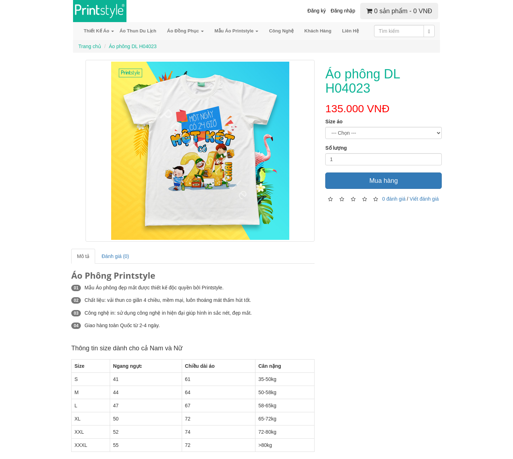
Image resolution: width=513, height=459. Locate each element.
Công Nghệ (281, 30)
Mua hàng (383, 180)
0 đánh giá (393, 198)
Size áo (333, 121)
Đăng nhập (343, 11)
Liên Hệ (350, 30)
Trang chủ (89, 46)
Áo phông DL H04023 (132, 46)
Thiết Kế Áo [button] (99, 30)
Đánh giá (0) (115, 256)
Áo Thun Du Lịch (137, 30)
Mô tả (83, 256)
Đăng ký (316, 11)
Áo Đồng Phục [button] (185, 30)
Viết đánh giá (424, 198)
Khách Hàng (317, 30)
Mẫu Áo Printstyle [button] (236, 30)
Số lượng (336, 148)
